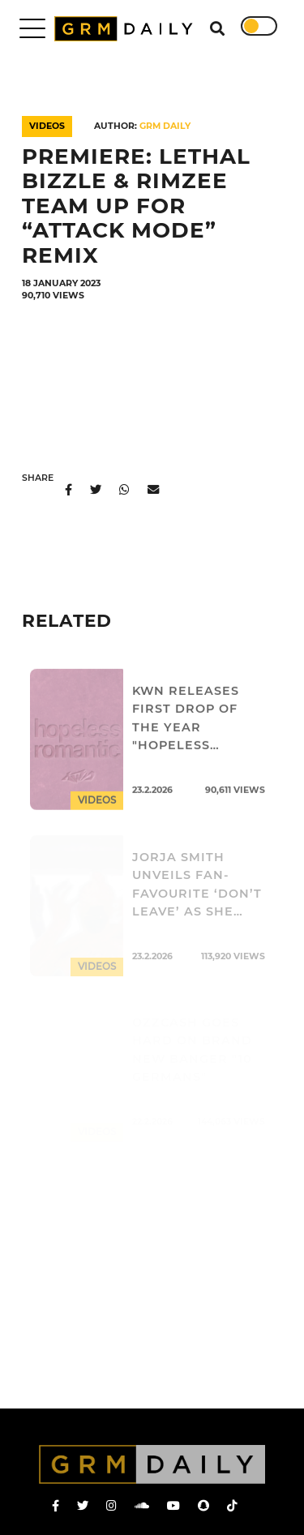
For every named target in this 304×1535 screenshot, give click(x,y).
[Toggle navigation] (32, 28)
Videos (47, 126)
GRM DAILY (165, 126)
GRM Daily (127, 28)
